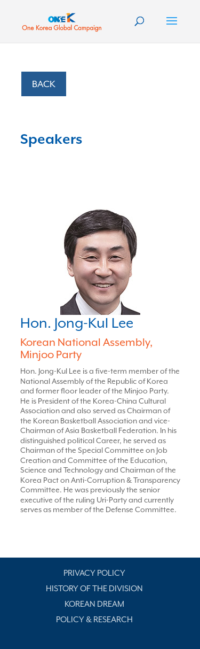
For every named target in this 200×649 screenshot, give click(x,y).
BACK (43, 84)
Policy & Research (94, 619)
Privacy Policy (94, 573)
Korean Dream (94, 604)
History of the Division (94, 588)
